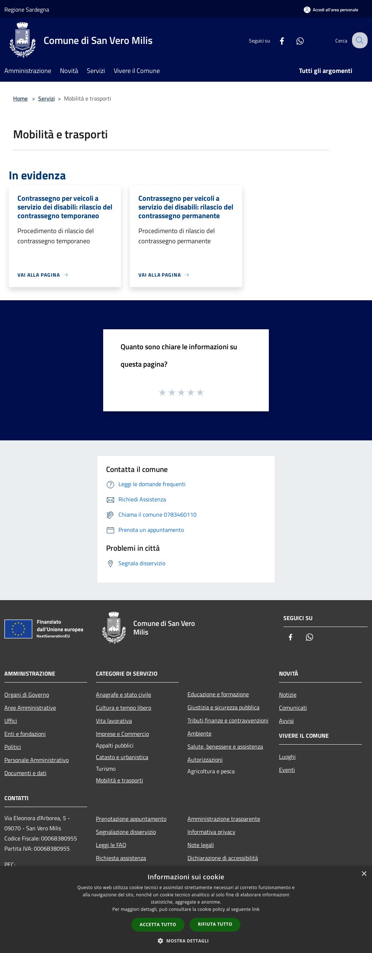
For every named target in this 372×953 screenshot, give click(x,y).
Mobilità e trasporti (119, 780)
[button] (186, 940)
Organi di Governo (26, 694)
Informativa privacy (211, 831)
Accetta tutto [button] (158, 924)
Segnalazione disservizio (126, 831)
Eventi (287, 769)
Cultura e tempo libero (123, 707)
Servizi (46, 98)
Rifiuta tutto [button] (215, 924)
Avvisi (286, 720)
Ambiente (199, 733)
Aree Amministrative (30, 707)
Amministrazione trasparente (223, 818)
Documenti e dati (25, 773)
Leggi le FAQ (111, 844)
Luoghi (287, 756)
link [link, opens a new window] (256, 909)
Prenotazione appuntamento (131, 818)
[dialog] (186, 909)
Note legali (200, 844)
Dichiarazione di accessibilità (222, 858)
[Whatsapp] (294, 40)
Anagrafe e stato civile (123, 694)
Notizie (287, 694)
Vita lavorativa (114, 720)
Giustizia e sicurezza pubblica (223, 707)
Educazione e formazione (218, 694)
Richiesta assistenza (121, 858)
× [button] (364, 874)
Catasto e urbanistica (122, 757)
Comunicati (293, 707)
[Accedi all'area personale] (331, 9)
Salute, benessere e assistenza (225, 746)
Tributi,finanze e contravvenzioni (227, 720)
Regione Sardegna (26, 9)
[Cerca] (359, 40)
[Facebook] (276, 40)
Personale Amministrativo (36, 760)
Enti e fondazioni (25, 733)
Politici (12, 746)
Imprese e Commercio (122, 733)
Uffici (10, 720)
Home (20, 98)
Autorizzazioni (205, 759)
